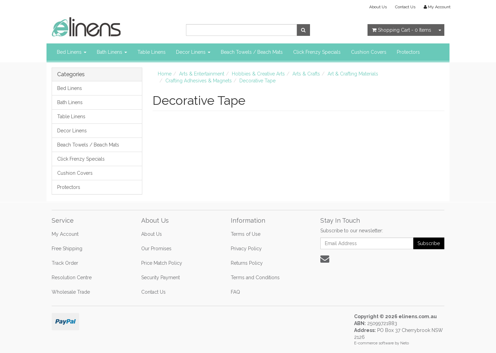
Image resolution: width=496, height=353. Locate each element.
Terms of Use (245, 234)
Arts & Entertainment (201, 74)
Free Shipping (67, 248)
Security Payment (160, 277)
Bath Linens (112, 52)
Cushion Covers (368, 52)
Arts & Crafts (306, 74)
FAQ (235, 292)
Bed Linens (71, 52)
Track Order (65, 263)
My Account (65, 234)
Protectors (408, 52)
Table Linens (151, 52)
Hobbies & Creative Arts (258, 74)
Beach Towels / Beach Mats (252, 52)
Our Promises (156, 248)
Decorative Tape (257, 80)
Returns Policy (247, 263)
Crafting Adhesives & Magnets (198, 80)
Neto (404, 343)
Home (165, 74)
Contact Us (405, 6)
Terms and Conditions (255, 277)
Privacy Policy (246, 248)
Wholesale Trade (71, 292)
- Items (401, 30)
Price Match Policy (161, 263)
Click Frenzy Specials (317, 52)
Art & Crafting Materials (353, 74)
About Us (378, 6)
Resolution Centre (72, 277)
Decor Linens (193, 52)
